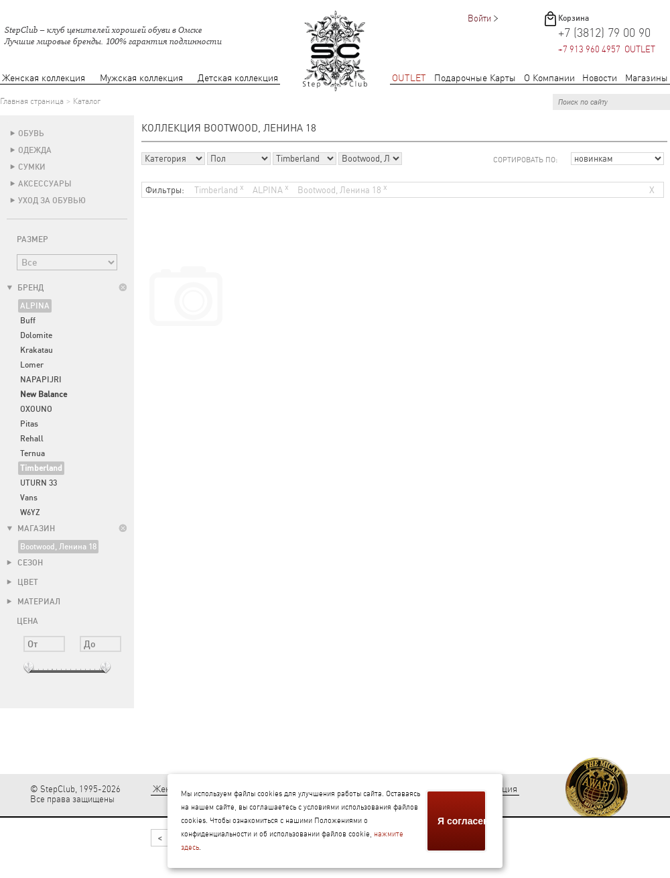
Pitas (29, 424)
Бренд (25, 287)
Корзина (573, 18)
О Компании (549, 78)
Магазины (646, 78)
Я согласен (462, 821)
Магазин (31, 528)
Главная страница (32, 101)
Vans (29, 497)
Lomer (32, 365)
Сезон (25, 562)
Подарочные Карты (475, 78)
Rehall (32, 438)
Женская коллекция (43, 78)
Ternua (32, 453)
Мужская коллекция (141, 78)
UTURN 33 (38, 483)
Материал (33, 601)
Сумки (32, 167)
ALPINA (35, 306)
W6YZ (30, 512)
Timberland (219, 188)
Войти (479, 18)
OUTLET (409, 78)
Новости (599, 78)
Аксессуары (45, 183)
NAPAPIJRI (41, 379)
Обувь (31, 133)
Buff (28, 320)
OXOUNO (36, 409)
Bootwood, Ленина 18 (58, 546)
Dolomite (36, 335)
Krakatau (36, 350)
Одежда (35, 150)
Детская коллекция (238, 78)
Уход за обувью (52, 200)
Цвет (22, 582)
